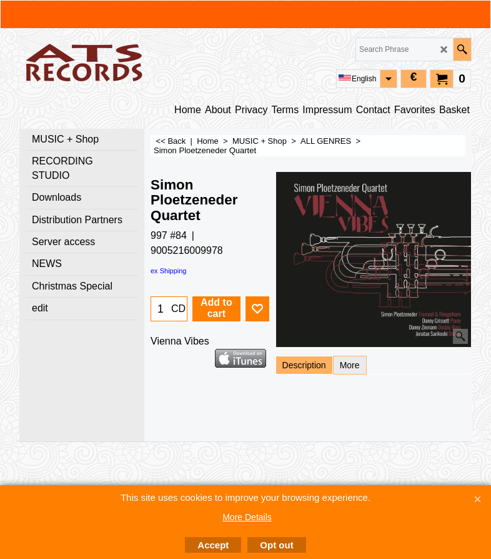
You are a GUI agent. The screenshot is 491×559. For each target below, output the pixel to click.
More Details (247, 517)
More (350, 365)
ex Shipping (169, 270)
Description (304, 365)
